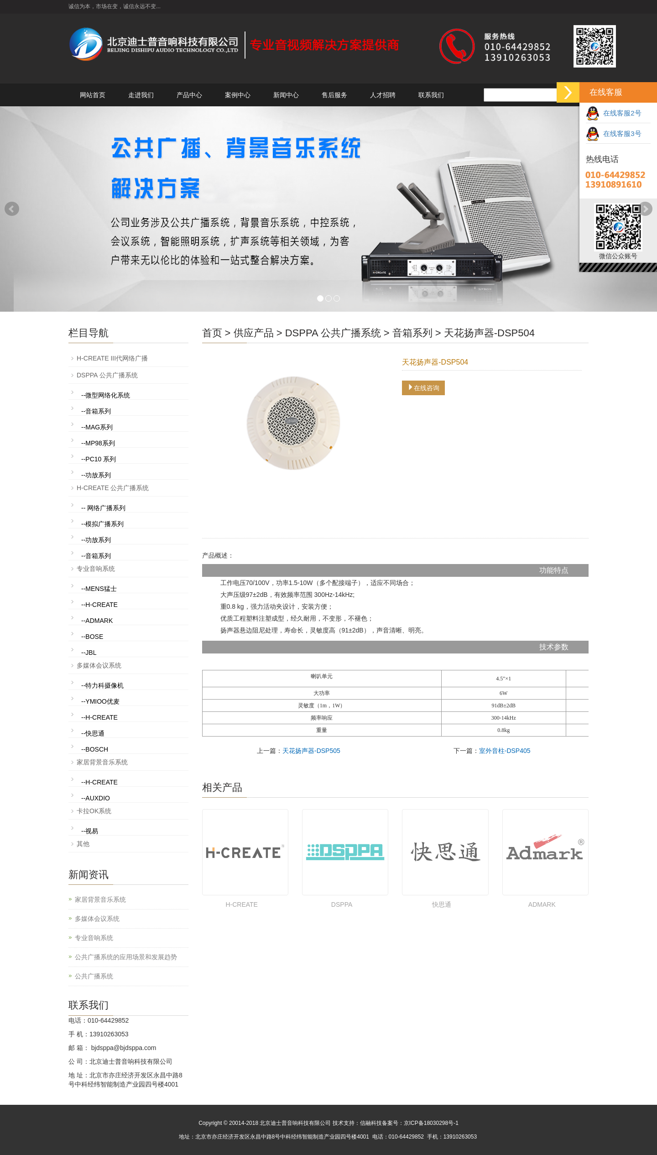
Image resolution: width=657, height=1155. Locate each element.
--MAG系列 (97, 427)
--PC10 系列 (98, 459)
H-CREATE (241, 904)
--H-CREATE (99, 604)
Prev (12, 209)
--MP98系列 (98, 443)
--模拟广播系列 (102, 524)
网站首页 (92, 95)
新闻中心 (286, 95)
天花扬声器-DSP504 (489, 333)
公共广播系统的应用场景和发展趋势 (126, 957)
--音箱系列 (96, 411)
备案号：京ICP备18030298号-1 (420, 1123)
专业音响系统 (96, 568)
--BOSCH (94, 749)
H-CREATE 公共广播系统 (113, 487)
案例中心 (237, 95)
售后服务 (334, 95)
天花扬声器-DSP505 (311, 750)
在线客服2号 (613, 113)
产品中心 (189, 95)
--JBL (88, 652)
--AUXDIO (95, 798)
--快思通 (92, 733)
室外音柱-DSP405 (505, 750)
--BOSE (92, 636)
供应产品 (254, 333)
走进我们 (141, 95)
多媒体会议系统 (99, 665)
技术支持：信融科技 (357, 1123)
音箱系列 (412, 333)
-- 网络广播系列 (103, 508)
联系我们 (431, 95)
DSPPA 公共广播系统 (333, 333)
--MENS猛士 (99, 588)
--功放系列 (96, 475)
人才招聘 (383, 95)
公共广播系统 (94, 976)
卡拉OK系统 (94, 811)
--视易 (89, 831)
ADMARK (542, 904)
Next (645, 209)
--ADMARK (97, 620)
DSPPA (341, 904)
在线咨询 (423, 388)
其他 (83, 843)
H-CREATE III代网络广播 (112, 358)
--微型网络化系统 (105, 395)
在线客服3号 (613, 133)
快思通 (441, 904)
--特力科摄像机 (102, 685)
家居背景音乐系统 (102, 762)
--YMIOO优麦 (100, 701)
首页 (212, 333)
